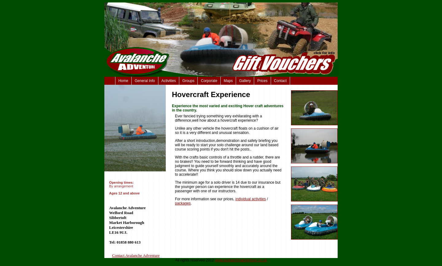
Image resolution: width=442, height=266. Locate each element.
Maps (228, 81)
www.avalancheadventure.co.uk (241, 260)
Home (123, 81)
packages (183, 203)
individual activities (250, 199)
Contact (280, 81)
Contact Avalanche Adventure (136, 255)
